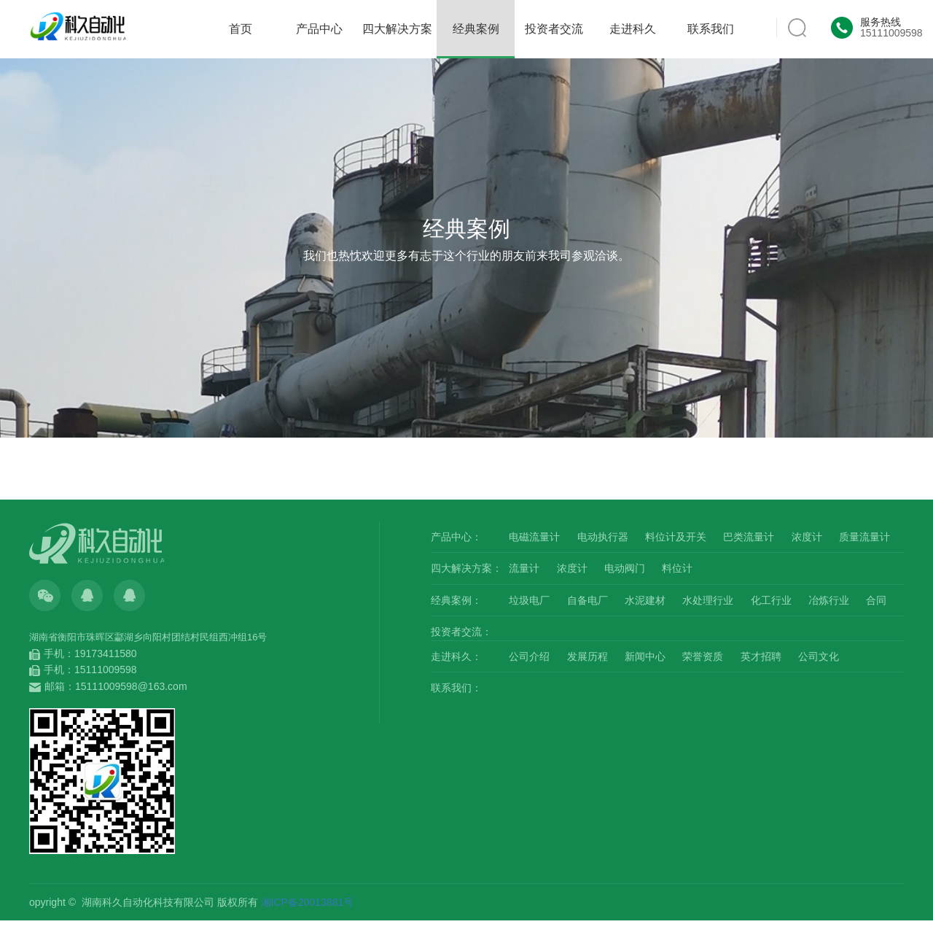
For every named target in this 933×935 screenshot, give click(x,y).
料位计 (677, 568)
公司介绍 (529, 656)
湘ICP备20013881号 (307, 902)
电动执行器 (602, 537)
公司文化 (818, 656)
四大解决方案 (397, 29)
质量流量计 (864, 537)
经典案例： (456, 600)
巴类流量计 (748, 537)
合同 (876, 600)
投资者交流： (461, 631)
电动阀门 (624, 568)
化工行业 (771, 600)
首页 (240, 29)
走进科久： (456, 656)
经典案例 (476, 40)
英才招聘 (761, 656)
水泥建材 (645, 600)
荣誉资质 (702, 656)
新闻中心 (645, 656)
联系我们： (456, 688)
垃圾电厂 (529, 600)
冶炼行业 (828, 600)
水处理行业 (707, 600)
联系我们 (710, 29)
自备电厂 (587, 600)
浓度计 (807, 537)
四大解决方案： (466, 568)
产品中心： (456, 537)
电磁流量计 (534, 537)
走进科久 (632, 29)
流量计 (524, 568)
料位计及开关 (675, 537)
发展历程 (587, 656)
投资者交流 (554, 29)
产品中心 (319, 29)
